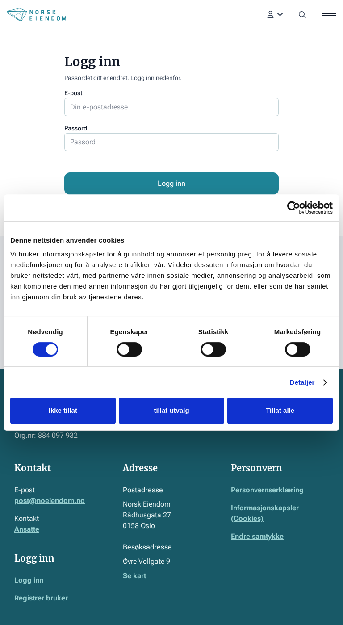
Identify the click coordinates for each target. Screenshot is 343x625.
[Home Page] (36, 14)
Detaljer (302, 382)
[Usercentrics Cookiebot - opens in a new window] (294, 207)
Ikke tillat (63, 410)
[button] (275, 14)
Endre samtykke (257, 536)
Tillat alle (280, 410)
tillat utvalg (171, 410)
